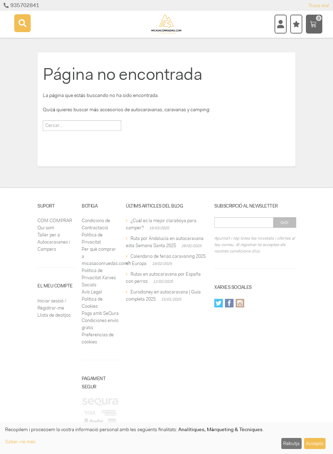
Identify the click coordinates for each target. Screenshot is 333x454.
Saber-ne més (20, 441)
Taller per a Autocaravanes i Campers (53, 242)
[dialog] (166, 438)
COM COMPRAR (54, 221)
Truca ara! (318, 5)
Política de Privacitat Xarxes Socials (99, 277)
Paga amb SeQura (100, 313)
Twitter (218, 303)
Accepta (314, 443)
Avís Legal (92, 292)
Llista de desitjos (54, 315)
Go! (285, 222)
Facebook (229, 303)
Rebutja (291, 443)
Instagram (240, 303)
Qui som (45, 228)
